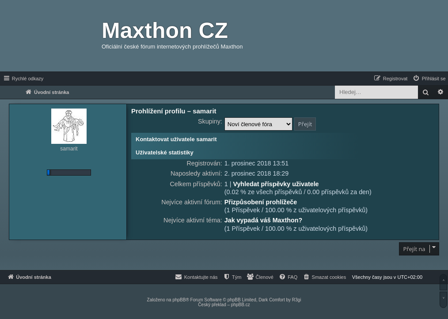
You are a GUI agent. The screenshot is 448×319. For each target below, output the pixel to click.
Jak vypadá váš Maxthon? (263, 220)
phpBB (179, 299)
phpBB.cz (240, 304)
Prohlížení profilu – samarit (173, 111)
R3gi (296, 299)
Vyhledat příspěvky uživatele (276, 184)
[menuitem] (429, 78)
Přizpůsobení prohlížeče (260, 202)
